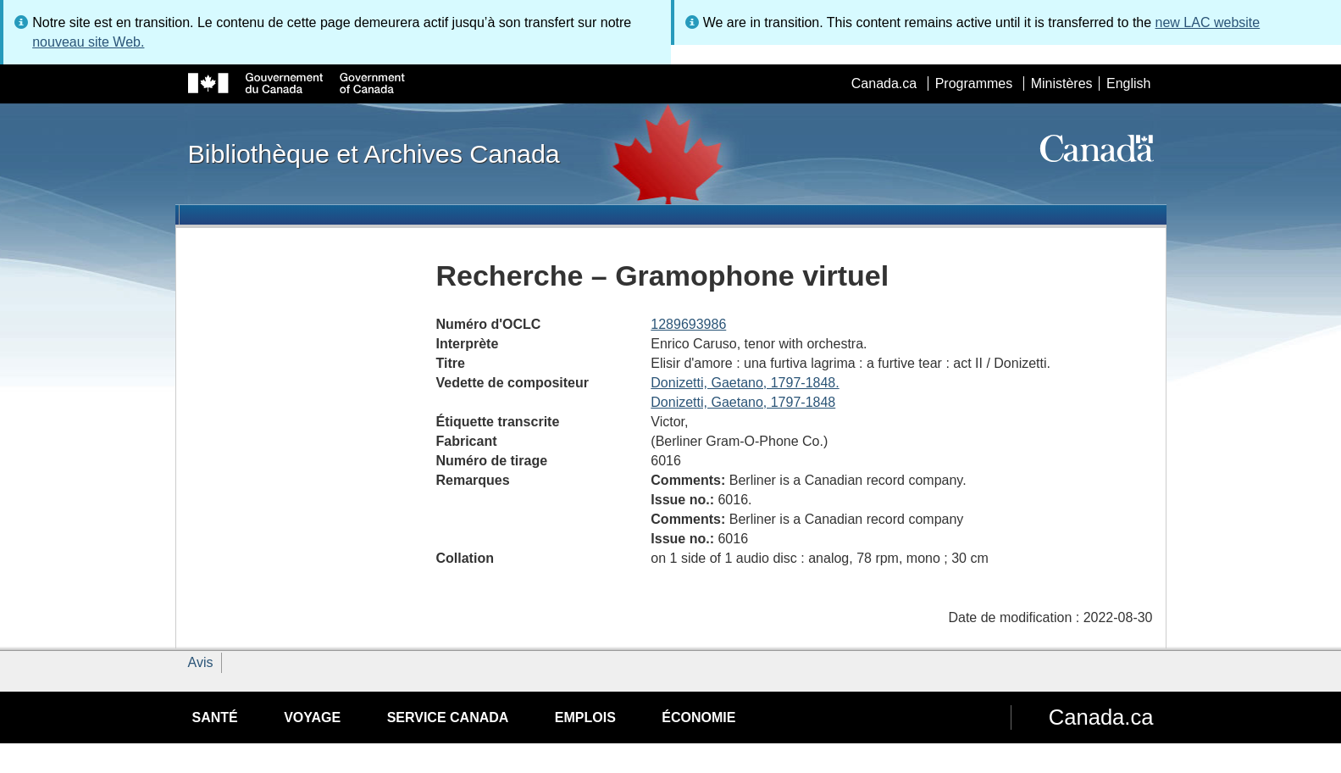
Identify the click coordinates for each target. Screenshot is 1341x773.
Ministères (1062, 83)
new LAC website (1208, 22)
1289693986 (688, 324)
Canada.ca (884, 83)
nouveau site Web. (88, 42)
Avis (200, 662)
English (1128, 83)
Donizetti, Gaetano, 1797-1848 (743, 402)
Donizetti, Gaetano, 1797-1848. (745, 382)
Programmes (974, 83)
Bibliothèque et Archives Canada (374, 153)
